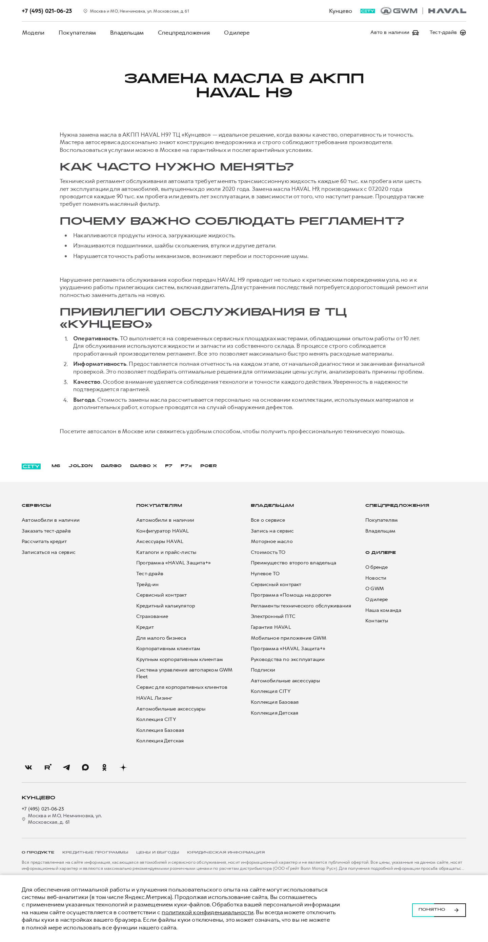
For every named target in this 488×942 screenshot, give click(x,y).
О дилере (234, 32)
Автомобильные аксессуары (170, 709)
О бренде (376, 567)
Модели (33, 32)
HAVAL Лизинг (154, 698)
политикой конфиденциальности (207, 912)
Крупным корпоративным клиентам (179, 659)
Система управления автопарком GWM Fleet (184, 673)
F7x (186, 466)
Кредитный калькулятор (165, 606)
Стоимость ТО (268, 552)
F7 (168, 466)
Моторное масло (272, 541)
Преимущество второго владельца (293, 563)
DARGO (111, 466)
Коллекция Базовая (160, 730)
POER (208, 466)
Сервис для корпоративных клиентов (182, 687)
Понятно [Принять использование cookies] (439, 908)
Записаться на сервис (49, 552)
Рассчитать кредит (44, 541)
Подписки (263, 670)
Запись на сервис (272, 531)
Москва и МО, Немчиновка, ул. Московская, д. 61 (62, 819)
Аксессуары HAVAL (159, 541)
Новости (375, 578)
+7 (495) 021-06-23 (43, 809)
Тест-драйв (149, 573)
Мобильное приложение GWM (288, 638)
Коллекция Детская (160, 741)
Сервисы (36, 505)
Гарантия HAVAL (271, 627)
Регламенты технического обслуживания (301, 606)
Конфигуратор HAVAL (162, 531)
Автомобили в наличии (51, 520)
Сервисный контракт (161, 595)
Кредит (145, 627)
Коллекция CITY (156, 719)
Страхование (152, 616)
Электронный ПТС (273, 616)
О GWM (374, 588)
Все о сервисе (268, 520)
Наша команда (383, 610)
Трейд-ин (147, 584)
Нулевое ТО (265, 573)
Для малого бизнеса (161, 638)
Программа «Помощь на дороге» (291, 595)
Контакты (376, 621)
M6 (56, 466)
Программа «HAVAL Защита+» (173, 563)
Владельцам (125, 32)
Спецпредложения (181, 32)
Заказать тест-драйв (46, 531)
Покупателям (76, 32)
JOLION (80, 466)
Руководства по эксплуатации (288, 659)
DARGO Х (143, 466)
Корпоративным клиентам (168, 648)
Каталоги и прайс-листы (166, 552)
